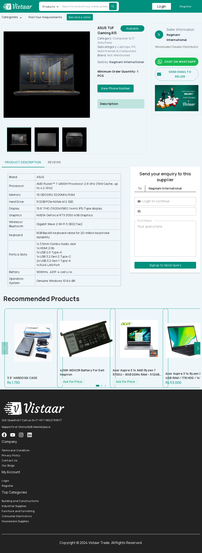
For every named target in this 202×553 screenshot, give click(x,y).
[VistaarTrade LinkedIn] (29, 434)
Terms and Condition (16, 450)
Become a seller (80, 17)
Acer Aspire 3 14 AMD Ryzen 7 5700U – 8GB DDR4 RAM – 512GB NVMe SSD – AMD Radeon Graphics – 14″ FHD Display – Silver (138, 372)
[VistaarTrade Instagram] (12, 434)
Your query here (165, 238)
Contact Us (10, 460)
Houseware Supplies (15, 521)
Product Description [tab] (23, 162)
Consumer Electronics (17, 516)
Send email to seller (176, 74)
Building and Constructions (20, 501)
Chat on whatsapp (176, 62)
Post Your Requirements (45, 17)
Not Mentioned (118, 55)
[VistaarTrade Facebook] (4, 434)
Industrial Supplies (14, 506)
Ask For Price (72, 381)
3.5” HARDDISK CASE (22, 378)
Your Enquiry (144, 220)
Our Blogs (8, 465)
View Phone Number (116, 88)
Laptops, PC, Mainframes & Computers (117, 49)
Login (161, 6)
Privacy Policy (11, 455)
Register (186, 6)
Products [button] (48, 6)
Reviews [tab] (54, 162)
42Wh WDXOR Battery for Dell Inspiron (82, 372)
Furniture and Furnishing (18, 511)
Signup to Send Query (165, 265)
